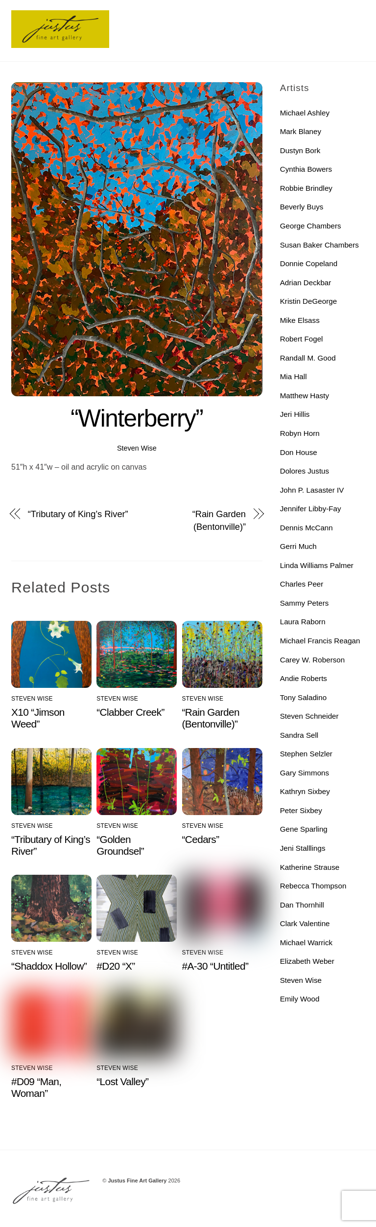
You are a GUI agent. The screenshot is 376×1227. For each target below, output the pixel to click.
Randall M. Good (308, 358)
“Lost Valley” (122, 1081)
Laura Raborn (303, 621)
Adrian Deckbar (305, 282)
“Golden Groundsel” (120, 845)
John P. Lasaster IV (312, 490)
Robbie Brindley (306, 188)
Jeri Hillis (295, 414)
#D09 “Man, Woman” (36, 1087)
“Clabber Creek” (130, 712)
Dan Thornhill (302, 905)
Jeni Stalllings (303, 848)
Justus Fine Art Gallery (137, 1180)
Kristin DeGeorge (308, 301)
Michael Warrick (306, 942)
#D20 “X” (115, 966)
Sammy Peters (304, 603)
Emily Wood (300, 999)
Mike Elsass (300, 320)
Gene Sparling (304, 829)
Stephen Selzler (306, 754)
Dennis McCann (306, 527)
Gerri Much (298, 546)
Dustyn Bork (300, 150)
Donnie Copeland (308, 263)
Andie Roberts (303, 678)
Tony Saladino (303, 697)
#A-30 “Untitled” (215, 966)
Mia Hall (293, 376)
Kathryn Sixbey (305, 791)
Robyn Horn (300, 433)
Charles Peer (302, 584)
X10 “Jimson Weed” (38, 717)
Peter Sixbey (301, 810)
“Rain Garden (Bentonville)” (219, 520)
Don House (298, 452)
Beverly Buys (302, 207)
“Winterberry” (136, 418)
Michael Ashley (304, 113)
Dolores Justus (304, 471)
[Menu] (351, 13)
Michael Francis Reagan (320, 640)
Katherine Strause (310, 867)
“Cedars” (200, 839)
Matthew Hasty (304, 395)
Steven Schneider (309, 716)
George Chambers (310, 226)
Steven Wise (137, 448)
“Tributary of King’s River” (78, 514)
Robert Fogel (301, 339)
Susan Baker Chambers (319, 245)
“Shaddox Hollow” (49, 966)
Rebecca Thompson (313, 886)
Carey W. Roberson (312, 660)
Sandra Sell (299, 735)
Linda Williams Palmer (316, 565)
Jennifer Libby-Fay (310, 508)
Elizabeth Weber (307, 961)
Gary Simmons (304, 773)
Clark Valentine (305, 923)
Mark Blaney (300, 131)
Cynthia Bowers (306, 169)
